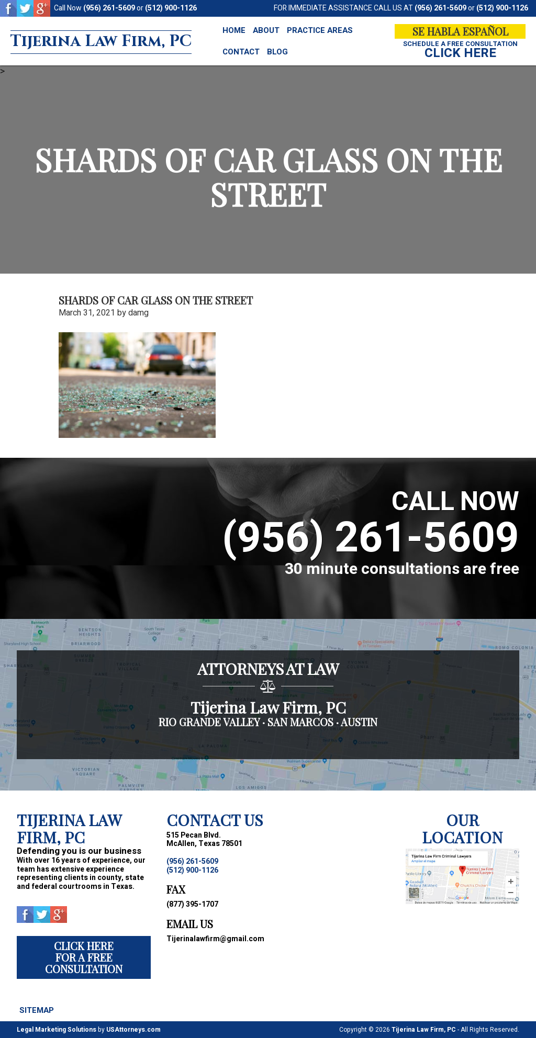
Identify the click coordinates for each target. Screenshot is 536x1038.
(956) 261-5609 (109, 8)
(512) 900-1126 (171, 8)
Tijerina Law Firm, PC (101, 41)
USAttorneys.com (133, 1029)
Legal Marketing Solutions (56, 1029)
